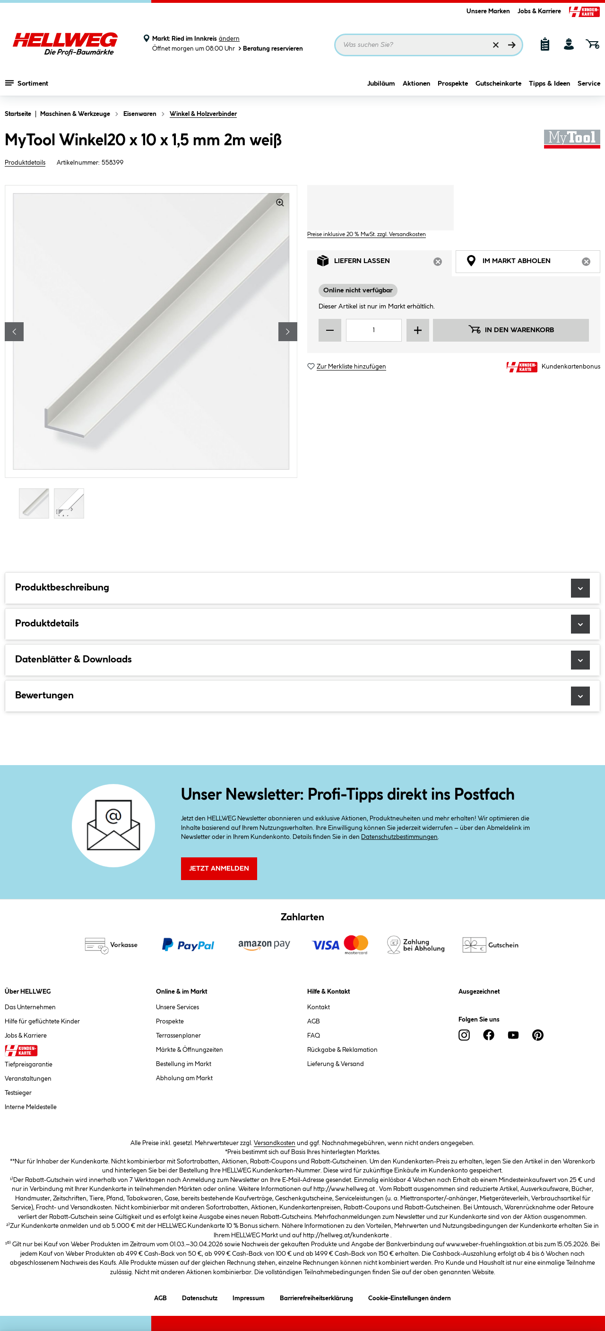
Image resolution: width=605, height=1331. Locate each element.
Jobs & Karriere (539, 11)
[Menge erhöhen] (417, 330)
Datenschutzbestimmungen (399, 837)
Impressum (249, 1296)
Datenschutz (199, 1296)
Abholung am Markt (184, 1078)
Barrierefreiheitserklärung (316, 1296)
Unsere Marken (488, 11)
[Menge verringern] (330, 330)
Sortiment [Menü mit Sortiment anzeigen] (26, 83)
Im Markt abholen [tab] (533, 263)
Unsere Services (177, 1007)
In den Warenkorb (511, 329)
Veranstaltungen (28, 1079)
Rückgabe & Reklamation (342, 1050)
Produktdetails (25, 163)
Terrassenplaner (178, 1036)
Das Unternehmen (30, 1007)
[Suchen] (512, 45)
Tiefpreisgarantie (28, 1064)
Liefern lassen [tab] (384, 263)
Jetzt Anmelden (219, 868)
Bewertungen (302, 696)
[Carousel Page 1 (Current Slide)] (36, 503)
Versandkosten (274, 1143)
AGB (313, 1021)
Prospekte (453, 83)
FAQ (313, 1036)
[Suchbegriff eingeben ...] (428, 45)
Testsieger (18, 1093)
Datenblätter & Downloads (302, 660)
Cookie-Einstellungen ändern (409, 1296)
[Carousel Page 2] (71, 503)
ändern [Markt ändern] (229, 39)
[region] (151, 353)
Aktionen (416, 83)
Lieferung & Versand (335, 1064)
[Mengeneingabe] (374, 330)
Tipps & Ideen (549, 83)
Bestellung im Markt (183, 1064)
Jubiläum (381, 83)
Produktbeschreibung (302, 588)
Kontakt (318, 1007)
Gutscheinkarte (498, 83)
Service (589, 83)
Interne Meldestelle (31, 1107)
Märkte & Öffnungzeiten (189, 1050)
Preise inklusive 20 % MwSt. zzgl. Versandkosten (366, 234)
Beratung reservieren (270, 48)
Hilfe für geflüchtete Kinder (42, 1021)
